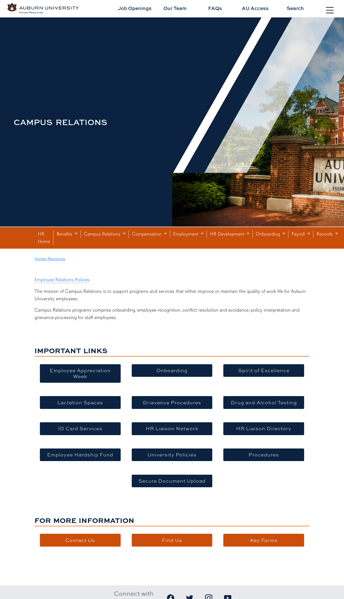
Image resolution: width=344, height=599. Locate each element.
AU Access (255, 8)
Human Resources (49, 258)
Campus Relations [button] (103, 234)
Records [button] (325, 234)
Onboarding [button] (268, 234)
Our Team (175, 8)
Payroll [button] (299, 234)
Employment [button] (186, 234)
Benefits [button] (65, 234)
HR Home (44, 238)
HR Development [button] (228, 234)
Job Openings (135, 8)
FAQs (215, 8)
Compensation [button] (147, 234)
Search (295, 8)
